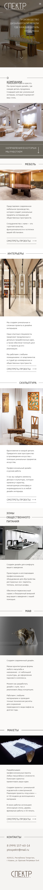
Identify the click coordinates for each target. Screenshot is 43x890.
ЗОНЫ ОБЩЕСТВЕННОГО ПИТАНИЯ (18, 517)
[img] (21, 874)
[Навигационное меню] (40, 3)
